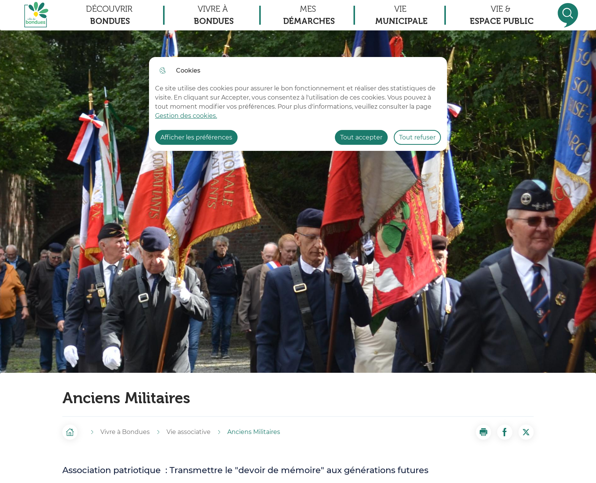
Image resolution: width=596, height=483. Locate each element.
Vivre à (214, 15)
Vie (401, 15)
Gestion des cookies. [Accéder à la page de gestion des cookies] (186, 115)
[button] (483, 432)
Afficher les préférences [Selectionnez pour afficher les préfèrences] (196, 137)
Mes (309, 15)
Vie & (502, 15)
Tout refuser (417, 137)
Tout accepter (361, 137)
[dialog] (298, 104)
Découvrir (109, 15)
